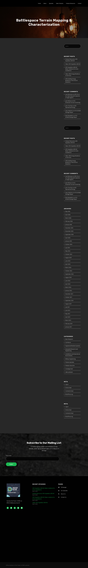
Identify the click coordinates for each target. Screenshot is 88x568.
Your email (44, 458)
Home (39, 3)
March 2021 (68, 320)
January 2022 (68, 290)
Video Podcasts (59, 3)
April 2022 (67, 284)
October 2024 (68, 244)
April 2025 (67, 238)
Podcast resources (70, 365)
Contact (79, 3)
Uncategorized (69, 369)
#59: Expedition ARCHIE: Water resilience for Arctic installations (71, 69)
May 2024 (67, 251)
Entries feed (68, 387)
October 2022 (68, 271)
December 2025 (69, 228)
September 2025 (69, 234)
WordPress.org (69, 394)
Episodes (51, 3)
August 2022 (68, 277)
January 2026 (68, 224)
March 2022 (68, 287)
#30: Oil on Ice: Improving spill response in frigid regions (72, 96)
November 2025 (69, 231)
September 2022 (69, 274)
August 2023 (68, 257)
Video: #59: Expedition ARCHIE (72, 64)
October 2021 (68, 297)
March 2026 (68, 218)
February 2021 (69, 323)
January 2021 (68, 327)
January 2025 (68, 241)
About (45, 3)
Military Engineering (70, 359)
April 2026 (67, 214)
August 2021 (68, 304)
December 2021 (69, 294)
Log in (66, 384)
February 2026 (69, 221)
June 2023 (67, 261)
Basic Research (69, 339)
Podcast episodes (69, 362)
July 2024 (67, 247)
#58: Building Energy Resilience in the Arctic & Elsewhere (71, 80)
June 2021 (67, 310)
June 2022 (67, 280)
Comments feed (69, 391)
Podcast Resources (70, 3)
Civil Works (68, 342)
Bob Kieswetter (69, 115)
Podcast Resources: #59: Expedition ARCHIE (43, 493)
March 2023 (68, 267)
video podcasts (69, 372)
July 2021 (67, 307)
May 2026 (67, 211)
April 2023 (67, 264)
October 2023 (68, 254)
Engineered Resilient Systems (72, 346)
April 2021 (67, 317)
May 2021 (67, 313)
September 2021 (69, 300)
